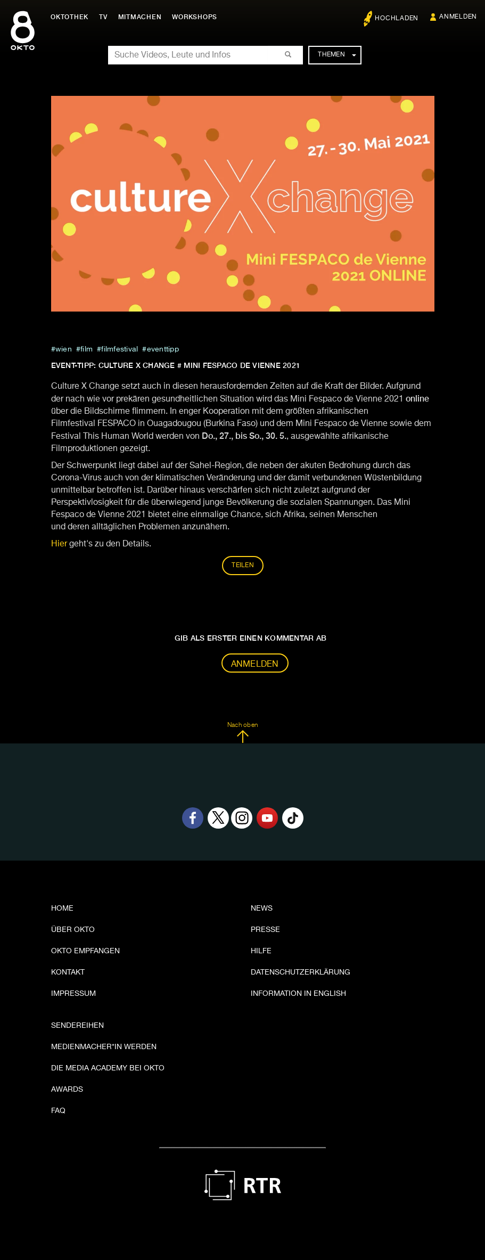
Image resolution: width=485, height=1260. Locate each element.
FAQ (58, 1111)
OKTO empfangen (85, 951)
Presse (265, 930)
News (262, 908)
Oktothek (69, 17)
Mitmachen (140, 17)
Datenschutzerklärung (300, 972)
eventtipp (163, 349)
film (86, 349)
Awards (67, 1089)
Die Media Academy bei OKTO (108, 1068)
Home (62, 908)
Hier (59, 544)
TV (103, 17)
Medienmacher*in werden (104, 1047)
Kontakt (68, 972)
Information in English (298, 993)
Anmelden (255, 664)
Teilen (243, 565)
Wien (63, 349)
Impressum (73, 993)
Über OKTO (73, 930)
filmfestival (119, 349)
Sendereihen (77, 1025)
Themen (337, 55)
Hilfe (261, 951)
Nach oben (242, 732)
